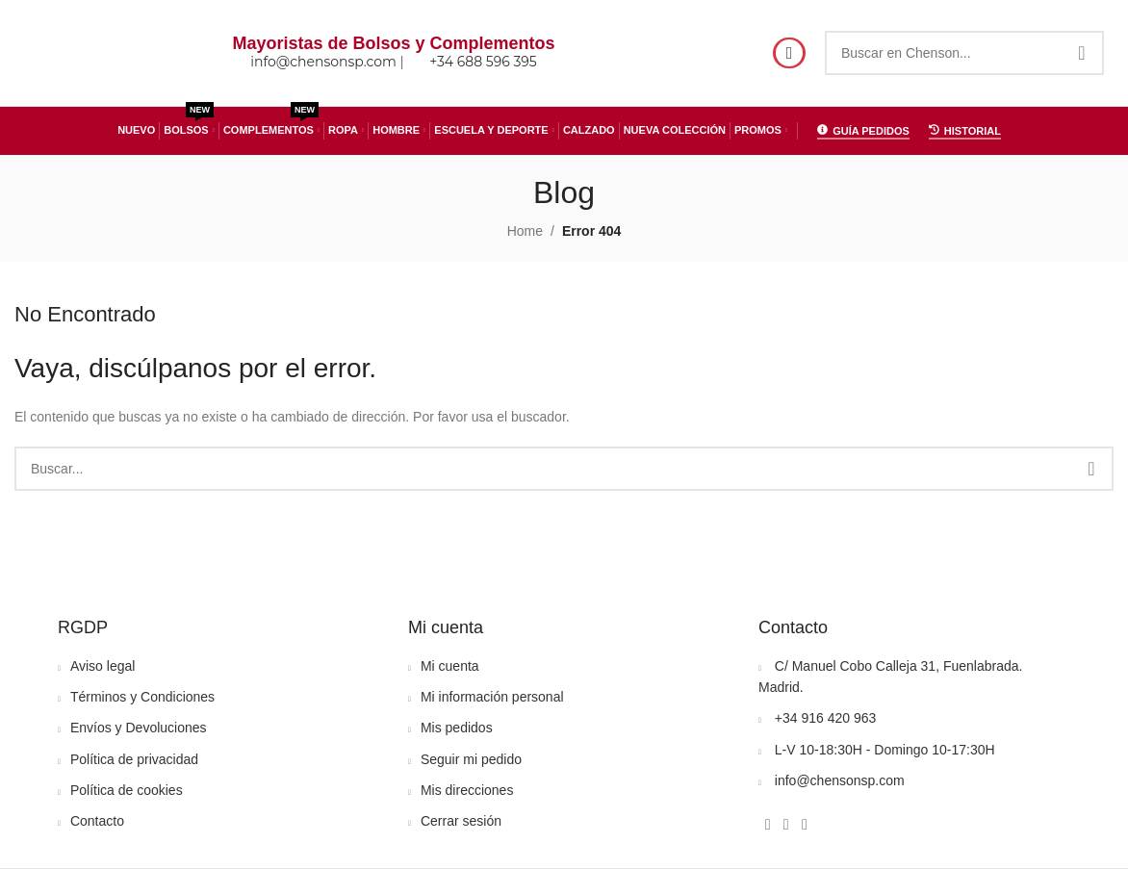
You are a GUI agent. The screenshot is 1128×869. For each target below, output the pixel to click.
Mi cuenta (450, 666)
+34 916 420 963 (826, 718)
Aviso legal (102, 666)
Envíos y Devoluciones (138, 727)
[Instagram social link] (786, 824)
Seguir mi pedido (471, 759)
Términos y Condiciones (142, 696)
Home (525, 231)
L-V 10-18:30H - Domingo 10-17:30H (885, 749)
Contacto (97, 821)
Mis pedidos (457, 727)
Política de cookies (126, 790)
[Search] (964, 53)
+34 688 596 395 (483, 62)
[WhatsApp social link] (804, 824)
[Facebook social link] (767, 824)
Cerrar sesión (461, 821)
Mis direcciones (467, 790)
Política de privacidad (134, 759)
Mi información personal (492, 696)
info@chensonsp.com (323, 62)
